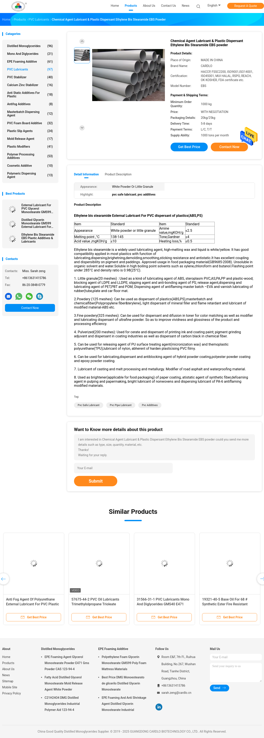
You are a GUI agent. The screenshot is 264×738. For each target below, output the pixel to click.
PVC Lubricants (30, 69)
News (6, 675)
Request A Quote (245, 6)
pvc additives (150, 405)
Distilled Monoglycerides (30, 46)
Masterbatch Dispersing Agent (30, 113)
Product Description (118, 174)
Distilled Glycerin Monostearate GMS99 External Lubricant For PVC (36, 223)
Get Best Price (189, 147)
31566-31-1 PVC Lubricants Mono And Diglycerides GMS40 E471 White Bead (163, 604)
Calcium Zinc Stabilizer (30, 85)
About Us (8, 669)
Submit (96, 481)
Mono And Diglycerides (30, 54)
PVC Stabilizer (30, 77)
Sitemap (7, 681)
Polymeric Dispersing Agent (30, 175)
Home (6, 657)
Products (8, 663)
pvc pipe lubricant (121, 405)
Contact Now (30, 308)
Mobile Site (9, 687)
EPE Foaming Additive (30, 61)
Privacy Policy (11, 693)
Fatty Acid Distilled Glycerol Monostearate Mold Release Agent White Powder (63, 683)
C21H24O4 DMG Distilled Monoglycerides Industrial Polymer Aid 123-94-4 (62, 704)
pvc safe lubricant (89, 405)
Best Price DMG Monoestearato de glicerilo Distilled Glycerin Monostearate (123, 683)
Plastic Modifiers (30, 146)
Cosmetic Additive (30, 165)
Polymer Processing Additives (30, 156)
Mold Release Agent (30, 139)
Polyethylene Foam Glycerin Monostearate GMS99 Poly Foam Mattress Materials (124, 663)
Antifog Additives (30, 104)
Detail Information (86, 174)
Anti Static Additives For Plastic (30, 94)
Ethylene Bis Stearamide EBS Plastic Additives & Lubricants (37, 238)
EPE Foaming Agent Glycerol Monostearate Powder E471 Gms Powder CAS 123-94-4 (67, 663)
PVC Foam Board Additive (30, 123)
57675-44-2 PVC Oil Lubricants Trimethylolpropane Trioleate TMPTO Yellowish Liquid (95, 604)
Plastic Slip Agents (30, 131)
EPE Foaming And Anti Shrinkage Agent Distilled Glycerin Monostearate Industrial (124, 704)
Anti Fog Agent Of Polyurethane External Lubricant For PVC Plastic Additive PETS (32, 604)
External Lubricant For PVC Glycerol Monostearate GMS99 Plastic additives (36, 208)
